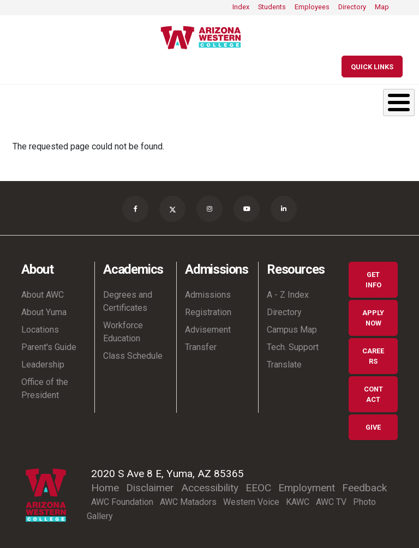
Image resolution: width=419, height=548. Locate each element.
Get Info (373, 279)
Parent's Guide (48, 347)
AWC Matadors (188, 502)
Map (382, 7)
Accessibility (209, 487)
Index (240, 7)
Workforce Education (123, 332)
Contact (373, 394)
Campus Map (292, 329)
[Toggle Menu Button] (399, 102)
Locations (40, 329)
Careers (373, 356)
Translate (284, 364)
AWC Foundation (122, 502)
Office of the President (44, 388)
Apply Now (373, 318)
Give (373, 427)
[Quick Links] (372, 66)
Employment (306, 487)
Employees (312, 7)
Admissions (208, 295)
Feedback (364, 487)
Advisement (208, 329)
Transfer (201, 347)
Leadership (42, 364)
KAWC (297, 502)
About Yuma (44, 312)
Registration (208, 312)
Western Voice (251, 502)
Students (272, 7)
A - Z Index (288, 295)
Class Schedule (133, 356)
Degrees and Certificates (127, 301)
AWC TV (331, 502)
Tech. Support (293, 347)
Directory (352, 7)
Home (105, 487)
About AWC (42, 295)
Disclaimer (150, 487)
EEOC (258, 487)
